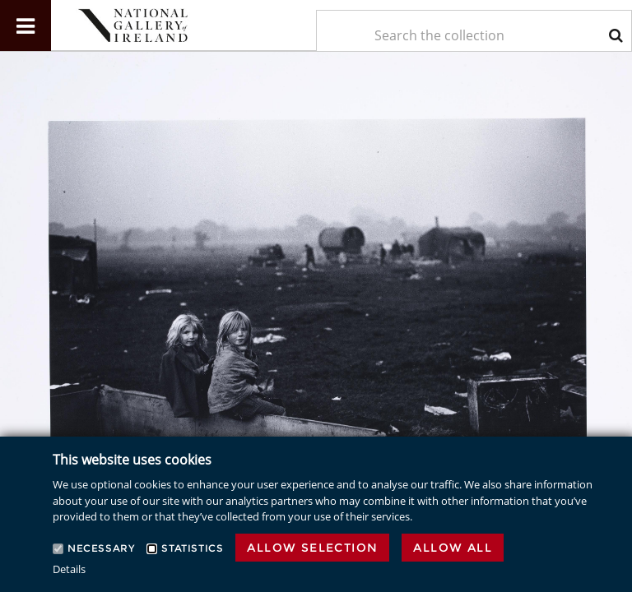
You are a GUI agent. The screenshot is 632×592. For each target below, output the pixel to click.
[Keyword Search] (474, 35)
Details (69, 569)
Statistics (192, 548)
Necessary (100, 548)
